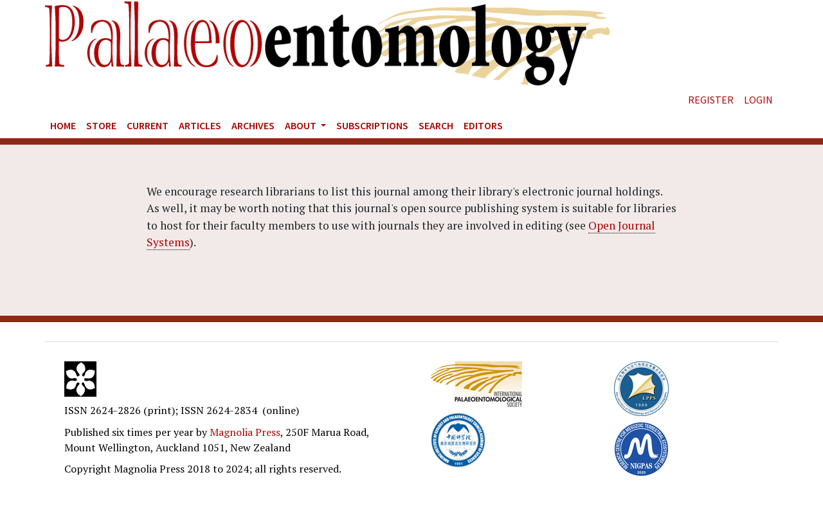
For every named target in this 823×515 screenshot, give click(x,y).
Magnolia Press (245, 432)
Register (711, 99)
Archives (253, 125)
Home (63, 125)
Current (147, 125)
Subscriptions (372, 125)
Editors (483, 125)
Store (101, 125)
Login (758, 99)
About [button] (301, 125)
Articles (200, 125)
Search (436, 125)
